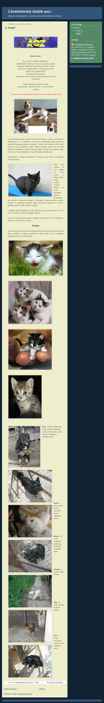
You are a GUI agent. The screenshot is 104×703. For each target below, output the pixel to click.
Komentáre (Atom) (25, 694)
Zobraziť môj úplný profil (83, 58)
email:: (36, 89)
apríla (78, 31)
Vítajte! (11, 28)
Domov (42, 689)
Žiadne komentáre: (56, 682)
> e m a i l (92, 55)
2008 (76, 28)
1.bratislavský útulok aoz (83, 44)
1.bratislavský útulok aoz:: (30, 11)
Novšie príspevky (10, 689)
